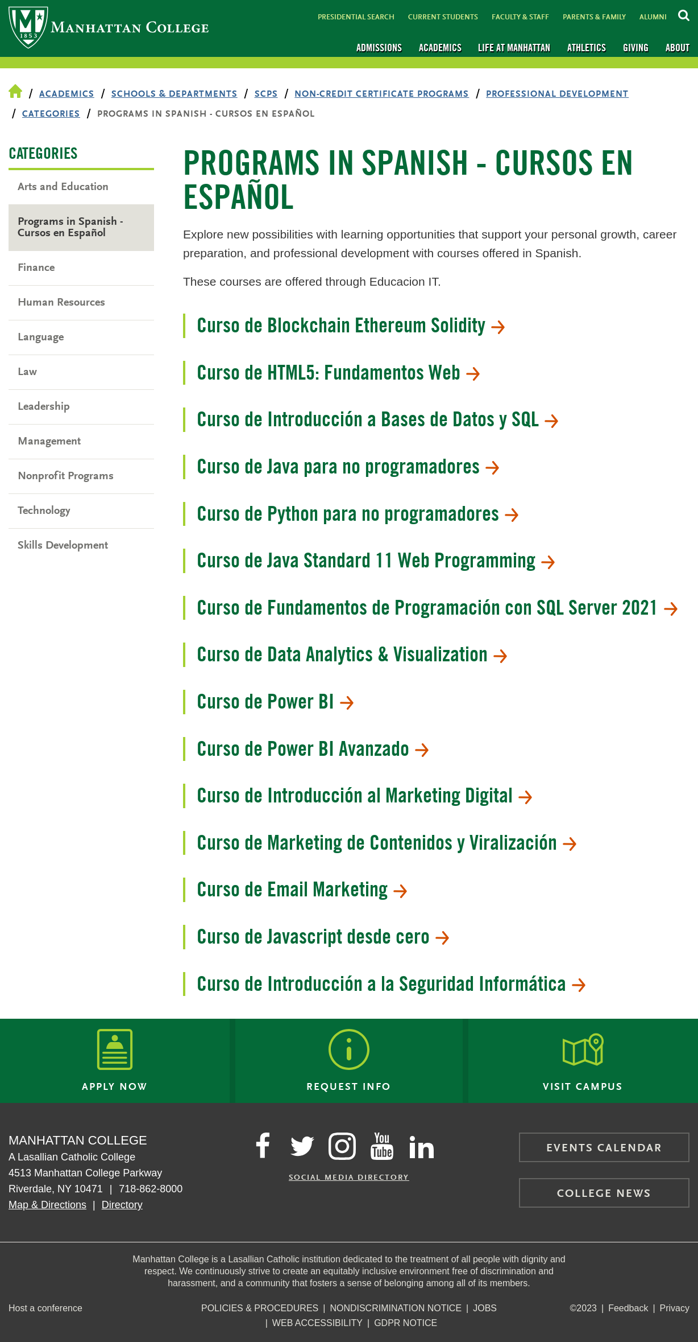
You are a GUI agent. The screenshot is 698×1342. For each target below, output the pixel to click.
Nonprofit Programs (66, 476)
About (677, 47)
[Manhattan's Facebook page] (262, 1146)
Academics (440, 47)
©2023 (583, 1308)
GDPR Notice (405, 1323)
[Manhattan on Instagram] (342, 1146)
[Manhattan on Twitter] (302, 1146)
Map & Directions (47, 1205)
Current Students (443, 17)
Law (27, 372)
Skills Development (63, 545)
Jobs (485, 1308)
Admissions (379, 47)
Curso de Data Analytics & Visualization (352, 654)
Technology (44, 511)
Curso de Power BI (275, 701)
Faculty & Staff (520, 17)
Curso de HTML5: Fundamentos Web (338, 372)
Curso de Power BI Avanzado (313, 748)
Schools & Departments (174, 94)
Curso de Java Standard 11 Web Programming (376, 560)
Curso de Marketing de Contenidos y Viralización (386, 842)
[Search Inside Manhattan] (683, 13)
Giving (636, 47)
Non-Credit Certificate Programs (381, 94)
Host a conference (45, 1308)
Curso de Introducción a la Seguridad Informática (391, 983)
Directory (122, 1205)
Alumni (653, 17)
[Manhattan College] (109, 29)
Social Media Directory (349, 1178)
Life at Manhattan (514, 47)
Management (49, 441)
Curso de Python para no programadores (357, 513)
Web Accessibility (317, 1323)
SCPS (266, 94)
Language (41, 337)
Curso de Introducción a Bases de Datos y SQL (377, 419)
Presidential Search (356, 17)
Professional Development (557, 94)
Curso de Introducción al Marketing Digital (364, 795)
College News (604, 1194)
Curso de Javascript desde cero (323, 936)
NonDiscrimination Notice (396, 1308)
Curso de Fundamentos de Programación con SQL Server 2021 (437, 607)
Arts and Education (63, 187)
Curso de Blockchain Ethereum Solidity (351, 325)
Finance (36, 268)
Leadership (44, 407)
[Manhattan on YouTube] (382, 1146)
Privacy (674, 1308)
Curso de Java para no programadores (348, 466)
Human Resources (61, 302)
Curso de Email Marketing (302, 889)
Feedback (628, 1308)
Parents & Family (594, 17)
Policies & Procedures (259, 1308)
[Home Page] (15, 92)
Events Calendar (604, 1148)
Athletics (586, 47)
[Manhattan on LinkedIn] (421, 1146)
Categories (51, 114)
